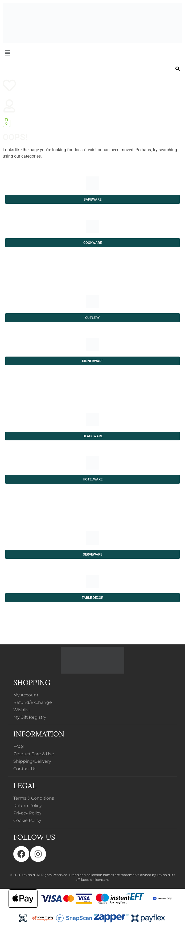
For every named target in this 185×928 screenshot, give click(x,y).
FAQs (18, 746)
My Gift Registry (29, 717)
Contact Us (24, 768)
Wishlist (21, 709)
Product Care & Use (33, 753)
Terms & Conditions (33, 798)
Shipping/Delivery (32, 761)
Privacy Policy (27, 813)
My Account (25, 694)
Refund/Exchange (32, 702)
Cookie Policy (27, 820)
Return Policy (27, 805)
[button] (92, 53)
